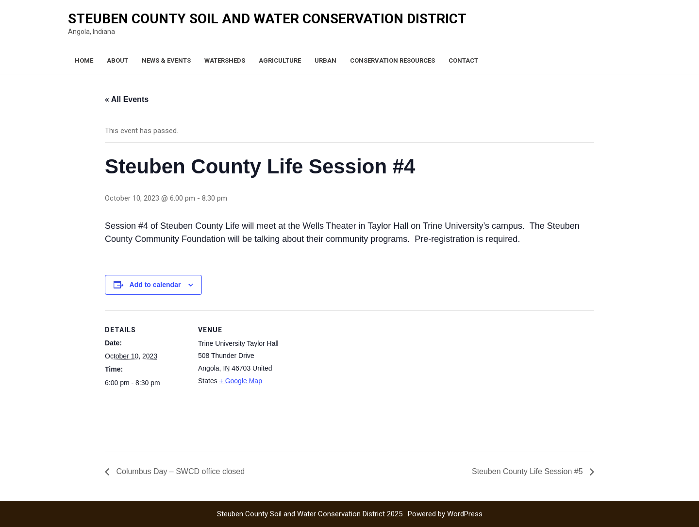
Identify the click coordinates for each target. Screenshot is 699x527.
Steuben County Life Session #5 (528, 471)
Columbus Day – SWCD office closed (179, 471)
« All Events (127, 99)
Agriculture (280, 60)
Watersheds (224, 60)
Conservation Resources (392, 60)
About (117, 60)
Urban (325, 60)
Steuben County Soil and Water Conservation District (267, 19)
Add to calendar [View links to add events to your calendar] (155, 285)
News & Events (166, 60)
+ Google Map (240, 381)
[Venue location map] (342, 377)
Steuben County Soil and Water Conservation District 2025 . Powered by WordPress (350, 514)
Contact (463, 60)
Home (84, 60)
